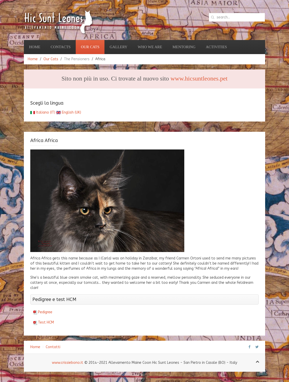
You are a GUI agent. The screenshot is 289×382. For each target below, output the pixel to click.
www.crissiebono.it (67, 362)
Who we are (150, 47)
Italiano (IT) (42, 112)
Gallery (118, 47)
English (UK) (68, 112)
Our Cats (90, 47)
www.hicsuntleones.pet (198, 78)
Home (34, 47)
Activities (216, 47)
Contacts (61, 47)
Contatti (53, 347)
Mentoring (184, 47)
